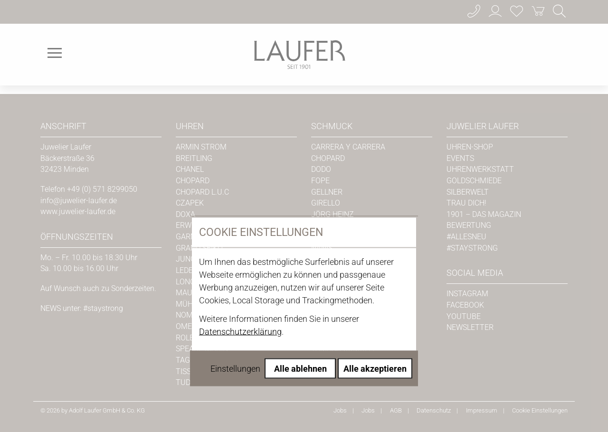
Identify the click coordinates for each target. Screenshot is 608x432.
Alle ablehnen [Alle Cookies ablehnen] (300, 283)
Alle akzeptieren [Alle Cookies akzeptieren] (375, 283)
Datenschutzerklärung (240, 246)
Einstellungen (235, 283)
